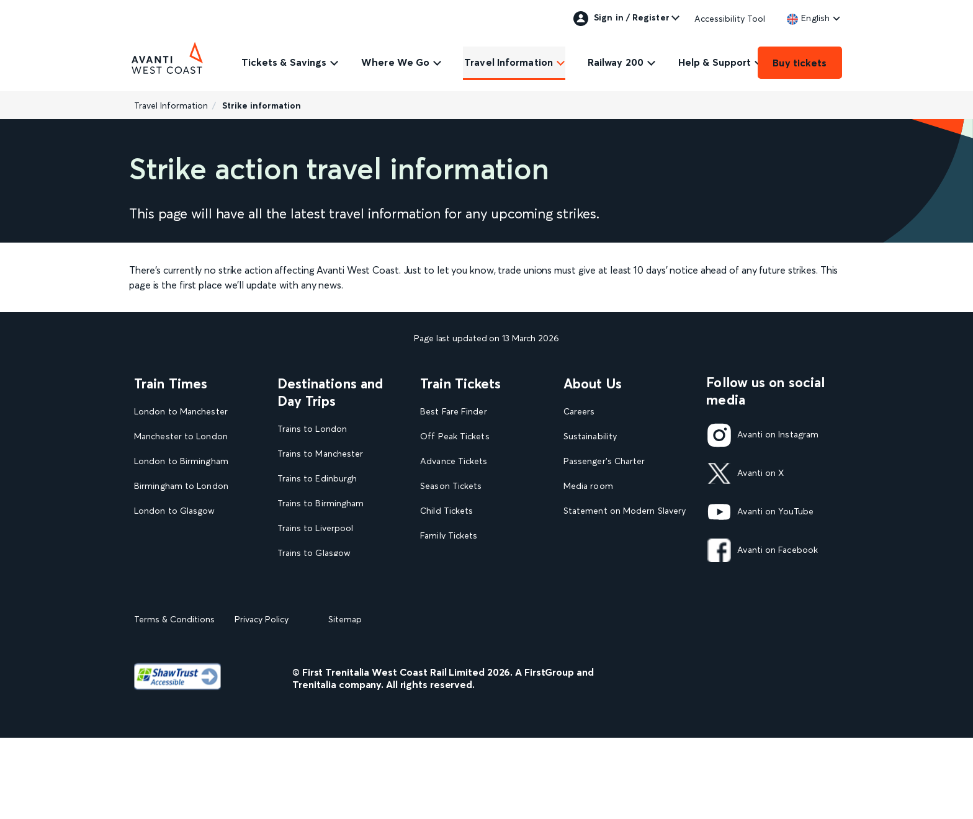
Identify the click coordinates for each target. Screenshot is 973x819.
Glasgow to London (174, 535)
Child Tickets (446, 511)
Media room (588, 486)
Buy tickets (800, 62)
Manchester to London (181, 436)
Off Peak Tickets (454, 436)
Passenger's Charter (604, 461)
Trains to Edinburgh (317, 478)
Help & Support (714, 62)
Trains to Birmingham (320, 503)
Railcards (438, 560)
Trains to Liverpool (315, 528)
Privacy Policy (262, 700)
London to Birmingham (181, 461)
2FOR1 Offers (448, 585)
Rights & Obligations (605, 585)
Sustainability (590, 436)
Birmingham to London (181, 486)
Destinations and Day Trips (330, 392)
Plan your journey (455, 610)
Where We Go (395, 62)
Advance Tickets (453, 461)
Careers (579, 411)
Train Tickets (460, 383)
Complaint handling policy (616, 560)
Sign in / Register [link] (621, 18)
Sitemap (345, 700)
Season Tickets (451, 486)
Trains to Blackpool (316, 578)
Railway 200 (615, 62)
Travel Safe (585, 535)
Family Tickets (448, 535)
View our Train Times (179, 585)
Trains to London (312, 429)
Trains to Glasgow (314, 553)
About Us (592, 383)
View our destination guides (338, 602)
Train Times (170, 383)
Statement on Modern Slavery (624, 511)
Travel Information (508, 62)
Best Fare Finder (453, 411)
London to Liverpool (176, 560)
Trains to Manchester (320, 454)
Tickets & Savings (284, 62)
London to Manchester (181, 411)
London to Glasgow (174, 511)
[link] (808, 17)
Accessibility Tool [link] (730, 18)
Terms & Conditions (174, 700)
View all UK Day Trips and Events (332, 632)
